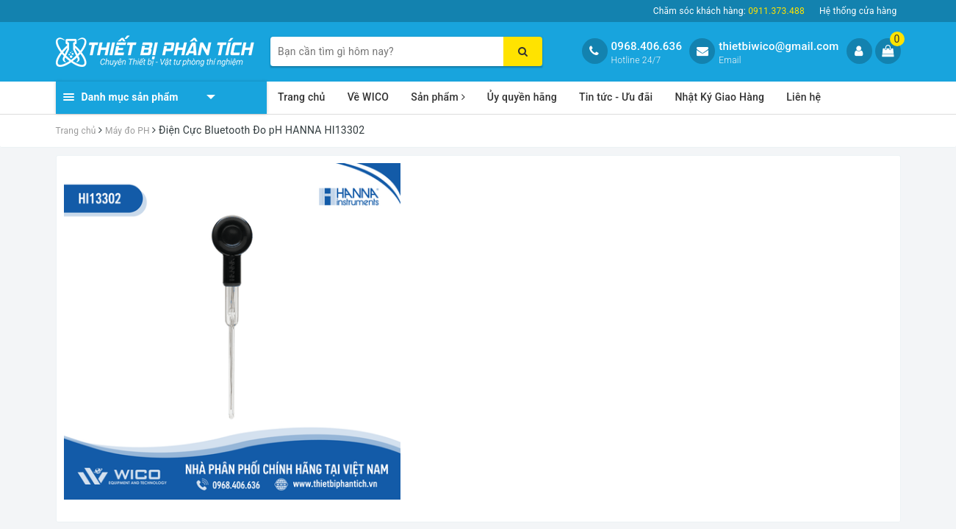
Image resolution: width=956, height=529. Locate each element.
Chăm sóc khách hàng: (729, 11)
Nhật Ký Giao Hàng (719, 97)
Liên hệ (803, 97)
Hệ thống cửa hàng (858, 11)
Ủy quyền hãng (522, 97)
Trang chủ (302, 97)
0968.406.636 (647, 46)
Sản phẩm (438, 97)
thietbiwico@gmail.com (778, 46)
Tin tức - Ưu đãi (616, 97)
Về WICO (368, 97)
